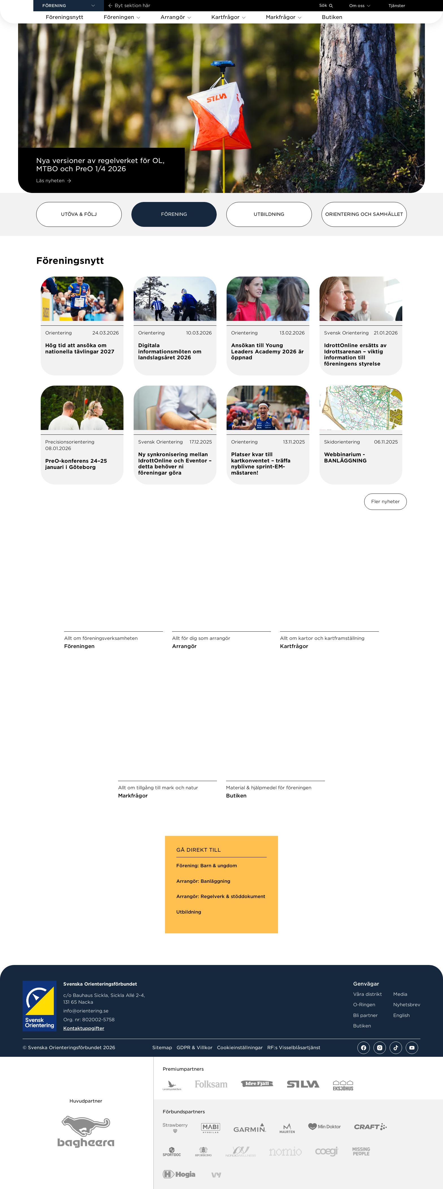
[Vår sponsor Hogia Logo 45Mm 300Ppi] (179, 1175)
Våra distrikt (367, 994)
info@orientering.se (85, 1011)
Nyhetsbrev (406, 1004)
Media (400, 994)
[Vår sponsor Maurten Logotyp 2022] (287, 1128)
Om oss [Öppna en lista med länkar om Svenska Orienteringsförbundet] (359, 5)
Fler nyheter (385, 501)
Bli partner (365, 1015)
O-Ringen (364, 1004)
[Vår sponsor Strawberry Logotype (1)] (175, 1128)
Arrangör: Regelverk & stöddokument (220, 896)
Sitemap (162, 1048)
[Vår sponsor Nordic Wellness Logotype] (241, 1152)
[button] (68, 5)
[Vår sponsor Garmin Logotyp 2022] (250, 1128)
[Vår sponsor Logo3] (326, 1152)
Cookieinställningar (240, 1048)
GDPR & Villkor (194, 1048)
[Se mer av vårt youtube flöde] (412, 1048)
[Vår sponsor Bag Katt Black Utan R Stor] (86, 1132)
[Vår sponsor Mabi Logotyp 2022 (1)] (210, 1128)
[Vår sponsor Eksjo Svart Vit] (343, 1085)
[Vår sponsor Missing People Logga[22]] (361, 1152)
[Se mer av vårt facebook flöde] (363, 1048)
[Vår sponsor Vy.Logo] (216, 1175)
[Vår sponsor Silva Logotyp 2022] (303, 1085)
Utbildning (188, 912)
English (401, 1015)
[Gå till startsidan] (25, 11)
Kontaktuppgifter (83, 1028)
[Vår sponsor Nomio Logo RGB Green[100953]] (285, 1152)
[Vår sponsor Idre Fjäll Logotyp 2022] (257, 1085)
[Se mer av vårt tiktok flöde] (396, 1048)
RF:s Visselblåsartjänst (293, 1048)
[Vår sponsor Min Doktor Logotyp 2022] (324, 1128)
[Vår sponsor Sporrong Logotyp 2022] (203, 1152)
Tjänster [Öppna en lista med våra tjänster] (396, 5)
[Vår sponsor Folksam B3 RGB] (211, 1085)
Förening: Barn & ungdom (206, 865)
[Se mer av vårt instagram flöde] (379, 1048)
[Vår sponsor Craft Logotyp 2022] (370, 1128)
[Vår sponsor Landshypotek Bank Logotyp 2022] (172, 1085)
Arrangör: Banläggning (203, 881)
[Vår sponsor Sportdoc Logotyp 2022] (172, 1152)
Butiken (362, 1026)
